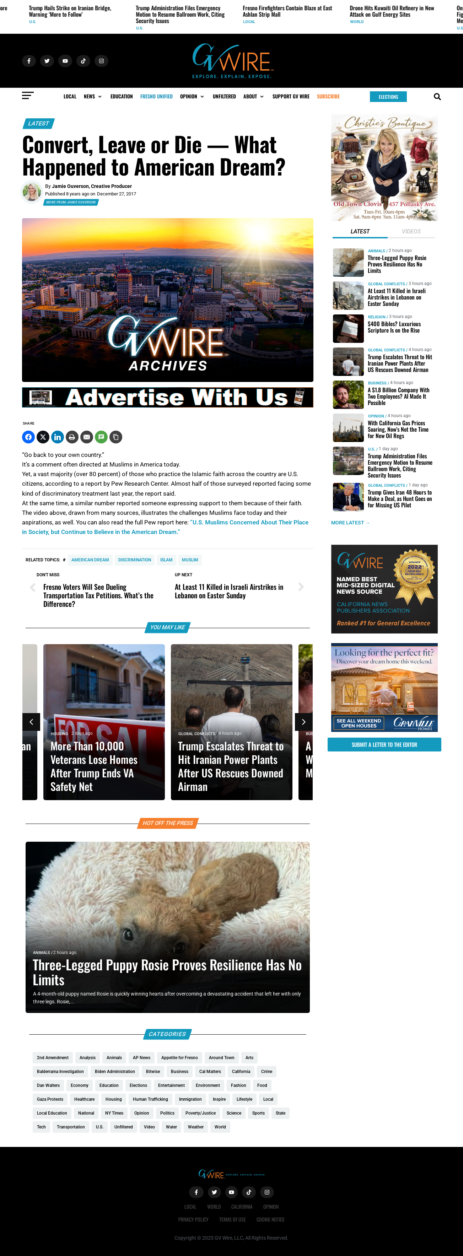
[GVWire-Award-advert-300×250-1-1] (384, 632)
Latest (38, 123)
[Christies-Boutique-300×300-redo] (384, 219)
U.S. (33, 22)
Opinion (376, 416)
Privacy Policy (193, 1219)
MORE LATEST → (350, 522)
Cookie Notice (271, 1219)
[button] (93, 96)
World (358, 22)
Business (377, 383)
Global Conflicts (196, 734)
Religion (376, 317)
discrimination (134, 559)
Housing (59, 734)
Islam (166, 559)
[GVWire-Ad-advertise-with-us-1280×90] (167, 406)
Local (250, 22)
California (242, 1206)
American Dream (90, 559)
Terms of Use (232, 1219)
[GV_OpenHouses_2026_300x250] (384, 730)
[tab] (360, 232)
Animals (41, 952)
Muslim (190, 559)
